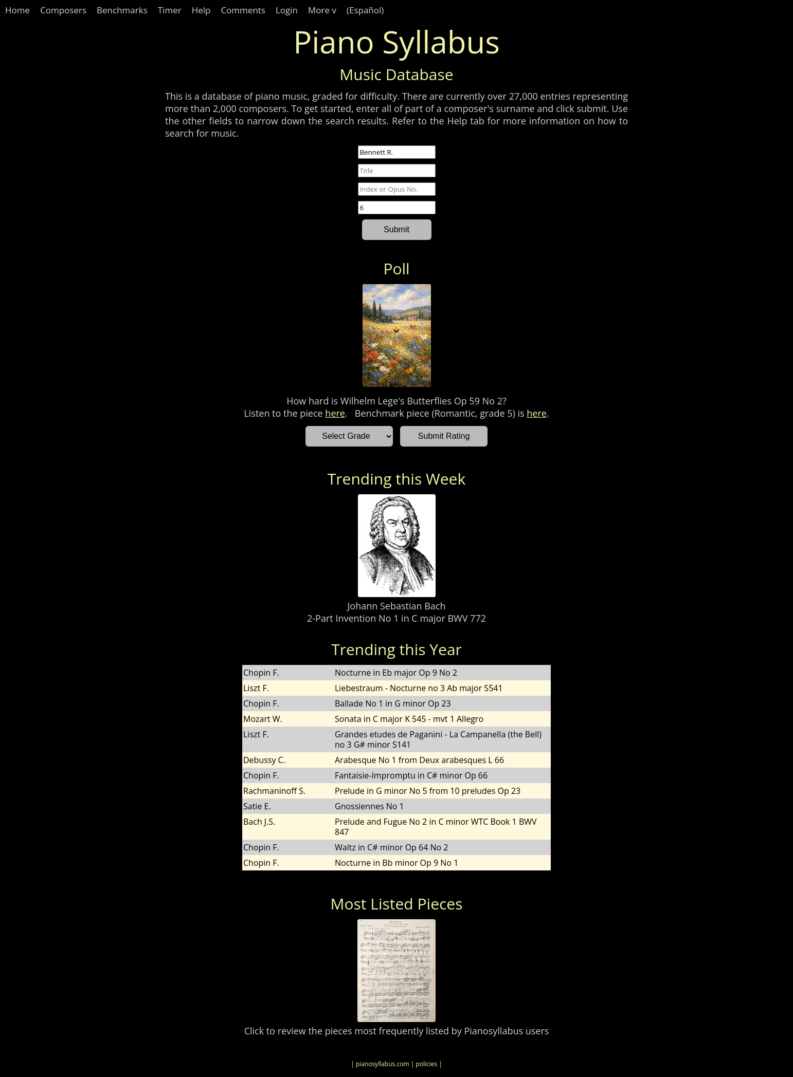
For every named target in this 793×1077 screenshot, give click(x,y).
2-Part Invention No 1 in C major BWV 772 (396, 618)
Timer (170, 10)
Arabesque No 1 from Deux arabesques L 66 (419, 760)
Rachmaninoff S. (274, 790)
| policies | (426, 1064)
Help (201, 10)
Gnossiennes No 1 (369, 806)
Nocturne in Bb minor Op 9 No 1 (396, 862)
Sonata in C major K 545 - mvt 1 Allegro (409, 719)
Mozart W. (262, 719)
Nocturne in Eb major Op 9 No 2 (396, 672)
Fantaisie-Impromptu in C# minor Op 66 (411, 775)
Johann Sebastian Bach (397, 606)
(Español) (365, 10)
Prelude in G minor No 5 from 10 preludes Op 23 (427, 790)
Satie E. (257, 806)
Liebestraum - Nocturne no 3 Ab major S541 (419, 688)
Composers (63, 10)
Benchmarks (122, 10)
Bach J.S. (259, 821)
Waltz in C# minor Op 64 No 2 (391, 847)
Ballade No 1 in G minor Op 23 (393, 703)
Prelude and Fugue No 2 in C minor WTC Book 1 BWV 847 (436, 827)
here (335, 413)
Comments (243, 10)
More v (322, 10)
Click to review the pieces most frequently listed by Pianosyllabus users (396, 1031)
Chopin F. (261, 672)
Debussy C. (264, 760)
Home (17, 10)
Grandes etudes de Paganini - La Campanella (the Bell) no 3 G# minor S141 (438, 739)
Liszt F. (256, 688)
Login (287, 10)
